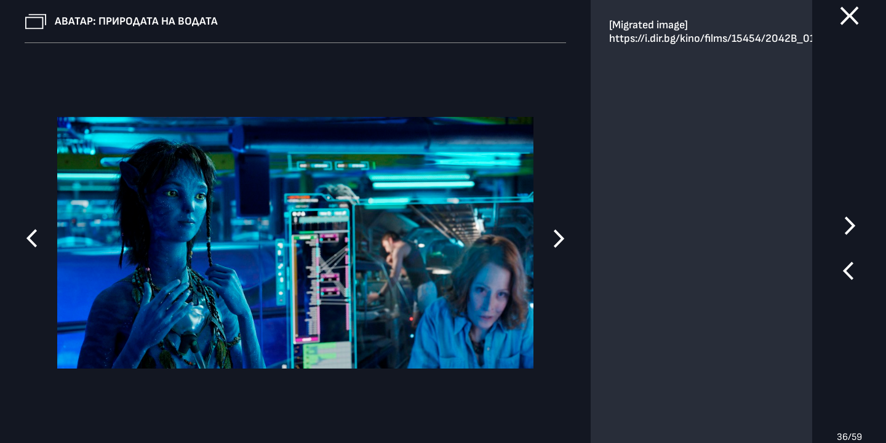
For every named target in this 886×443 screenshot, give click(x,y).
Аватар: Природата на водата (136, 21)
